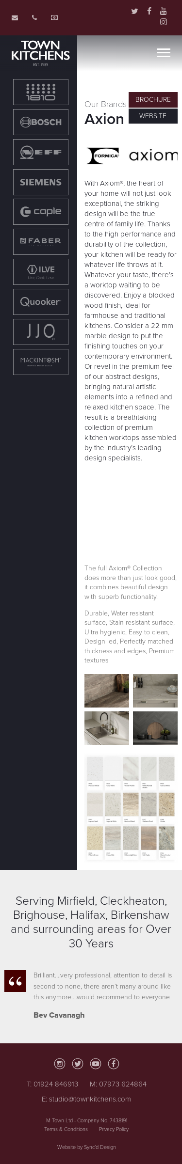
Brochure (153, 99)
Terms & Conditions (66, 1129)
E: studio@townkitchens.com (86, 1099)
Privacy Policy (114, 1129)
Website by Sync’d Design (86, 1147)
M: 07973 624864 (118, 1084)
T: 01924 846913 (52, 1084)
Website (152, 116)
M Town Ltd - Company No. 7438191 (86, 1120)
